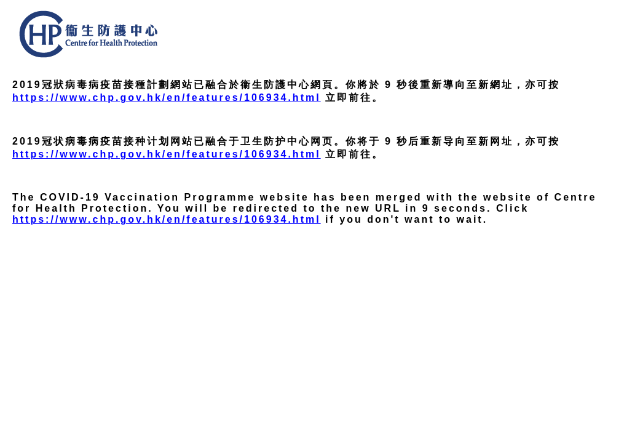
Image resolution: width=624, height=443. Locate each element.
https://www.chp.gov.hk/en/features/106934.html (166, 97)
